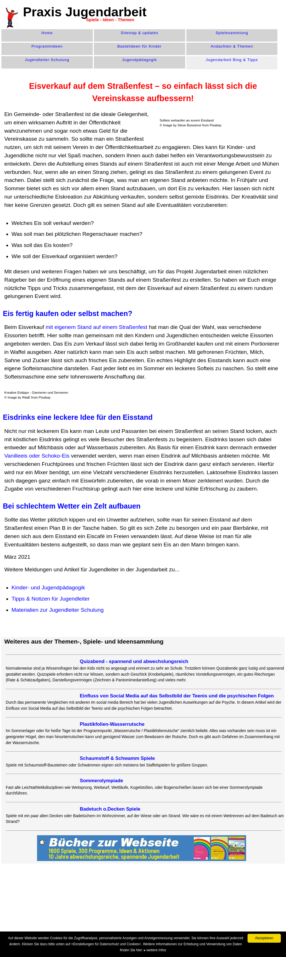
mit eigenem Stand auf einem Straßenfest (96, 327)
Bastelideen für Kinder (139, 46)
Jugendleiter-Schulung (47, 60)
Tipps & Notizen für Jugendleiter (50, 599)
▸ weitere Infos (155, 950)
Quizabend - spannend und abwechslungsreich (134, 661)
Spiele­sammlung (232, 33)
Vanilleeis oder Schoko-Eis (36, 456)
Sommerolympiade (101, 780)
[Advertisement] (110, 908)
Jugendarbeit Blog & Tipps (232, 60)
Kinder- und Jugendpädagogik (48, 588)
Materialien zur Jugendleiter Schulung (57, 610)
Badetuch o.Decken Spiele (110, 809)
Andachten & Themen (232, 46)
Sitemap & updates (139, 33)
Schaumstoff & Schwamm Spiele (117, 758)
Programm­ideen (47, 46)
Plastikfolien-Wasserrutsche (112, 724)
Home (47, 33)
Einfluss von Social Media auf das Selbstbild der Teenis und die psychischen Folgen (177, 696)
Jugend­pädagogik (139, 60)
